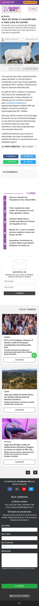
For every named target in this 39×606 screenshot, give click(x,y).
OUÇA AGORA (30, 2)
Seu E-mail (6, 534)
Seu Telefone (7, 543)
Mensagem (6, 551)
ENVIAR (19, 293)
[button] (35, 472)
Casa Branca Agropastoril (15, 103)
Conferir (19, 360)
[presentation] (17, 577)
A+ (18, 69)
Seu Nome (6, 526)
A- (11, 69)
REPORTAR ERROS (30, 69)
